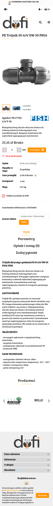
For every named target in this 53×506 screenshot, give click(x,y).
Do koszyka (37, 149)
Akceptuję (42, 496)
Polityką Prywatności (11, 490)
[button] (47, 9)
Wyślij (24, 222)
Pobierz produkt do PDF (15, 195)
